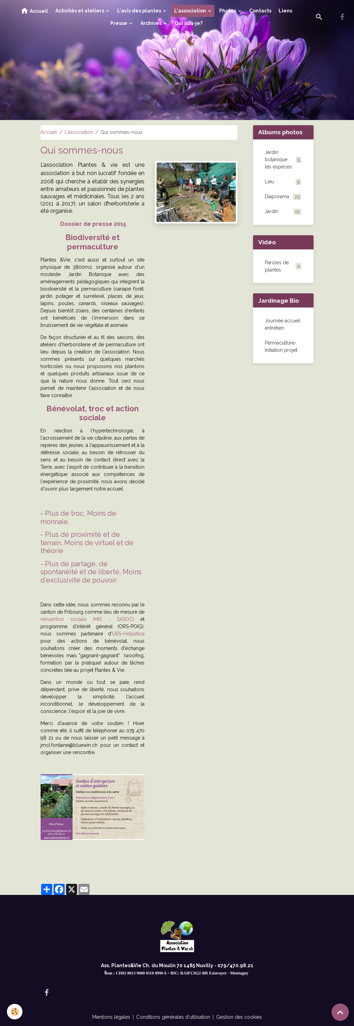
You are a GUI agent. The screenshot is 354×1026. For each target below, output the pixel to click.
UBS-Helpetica (128, 633)
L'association (190, 10)
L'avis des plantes (139, 10)
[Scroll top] (340, 1012)
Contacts (260, 10)
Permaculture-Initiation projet (281, 346)
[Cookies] (14, 1011)
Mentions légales (111, 1017)
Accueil (34, 11)
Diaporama (283, 196)
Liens (285, 10)
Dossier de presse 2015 (93, 224)
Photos (228, 10)
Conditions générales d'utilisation (173, 1017)
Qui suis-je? (189, 23)
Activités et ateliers (80, 10)
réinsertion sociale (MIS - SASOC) (87, 619)
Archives (151, 23)
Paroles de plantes (277, 266)
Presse (119, 23)
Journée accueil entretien (282, 324)
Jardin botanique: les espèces (283, 159)
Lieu (283, 181)
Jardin (283, 211)
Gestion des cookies (239, 1017)
